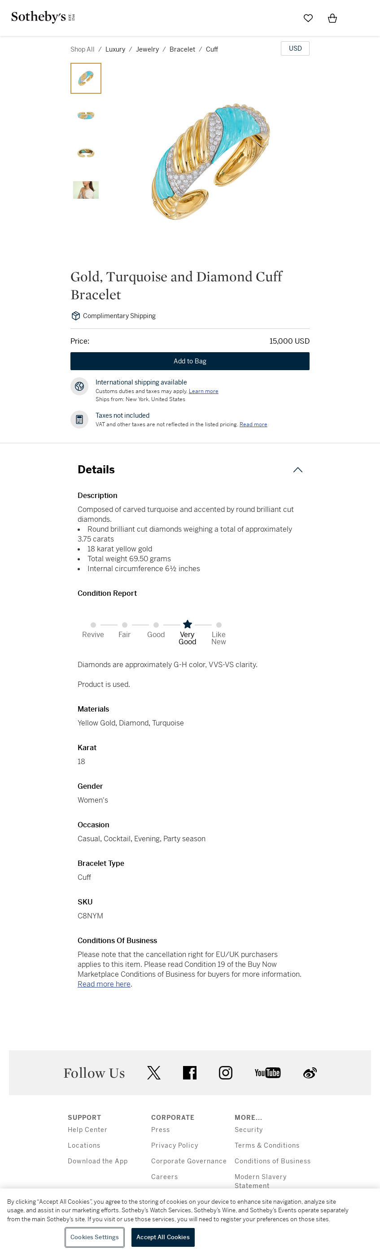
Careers (164, 1177)
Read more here (104, 984)
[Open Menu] (356, 18)
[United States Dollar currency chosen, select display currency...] (295, 48)
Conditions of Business (273, 1161)
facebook (190, 1072)
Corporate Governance (189, 1161)
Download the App (98, 1161)
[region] (190, 1221)
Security (249, 1130)
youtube (268, 1072)
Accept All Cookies (162, 1237)
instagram (225, 1072)
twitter (154, 1073)
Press (160, 1130)
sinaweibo (310, 1073)
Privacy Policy (174, 1145)
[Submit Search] (284, 17)
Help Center (88, 1130)
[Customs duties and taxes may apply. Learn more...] (203, 391)
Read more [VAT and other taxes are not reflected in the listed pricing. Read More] (253, 424)
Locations (84, 1145)
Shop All (82, 49)
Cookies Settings (94, 1237)
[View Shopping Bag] (332, 18)
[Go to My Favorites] (308, 18)
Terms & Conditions (267, 1145)
